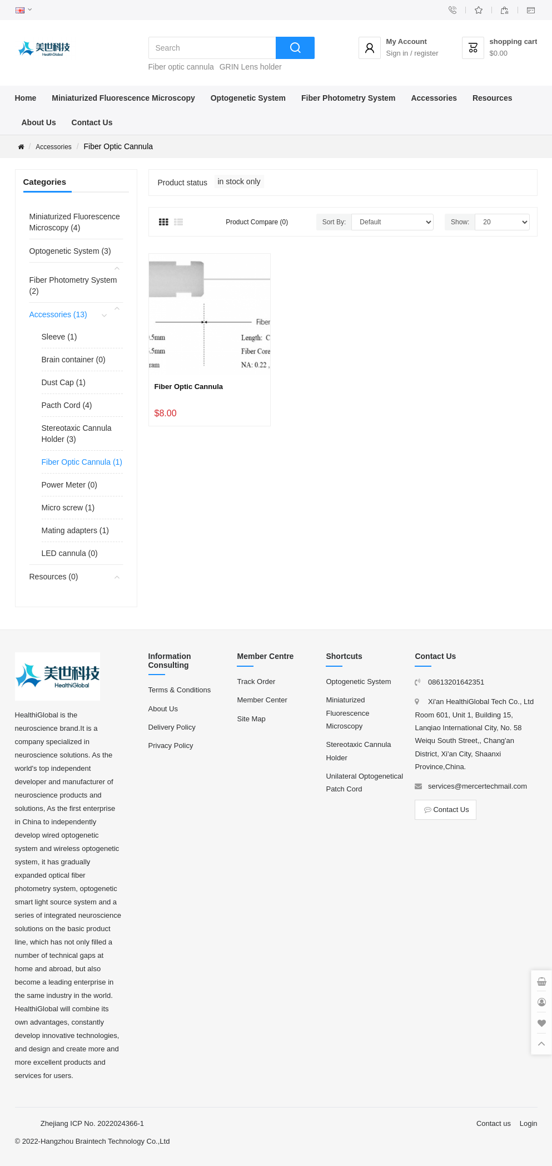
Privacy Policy (170, 745)
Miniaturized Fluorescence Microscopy (123, 98)
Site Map (251, 719)
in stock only (239, 181)
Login (529, 1123)
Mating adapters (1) (75, 530)
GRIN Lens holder (251, 66)
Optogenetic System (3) (70, 251)
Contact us (493, 1123)
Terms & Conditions (179, 690)
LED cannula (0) (70, 553)
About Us (39, 122)
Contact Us (92, 122)
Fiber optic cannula (181, 66)
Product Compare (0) (257, 222)
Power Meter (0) (69, 484)
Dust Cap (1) (64, 382)
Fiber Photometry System (348, 98)
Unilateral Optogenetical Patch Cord (364, 782)
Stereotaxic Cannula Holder (358, 750)
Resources (493, 98)
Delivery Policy (172, 727)
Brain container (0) (74, 359)
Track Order (256, 681)
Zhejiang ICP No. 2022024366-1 (92, 1123)
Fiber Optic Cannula (189, 386)
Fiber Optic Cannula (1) (82, 461)
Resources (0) (53, 576)
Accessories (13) (58, 314)
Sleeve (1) (59, 336)
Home (26, 98)
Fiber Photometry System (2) (73, 285)
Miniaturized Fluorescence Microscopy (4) (74, 222)
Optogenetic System (248, 98)
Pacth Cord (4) (67, 405)
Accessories (434, 98)
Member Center (262, 700)
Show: (460, 222)
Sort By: (334, 222)
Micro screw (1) (68, 507)
